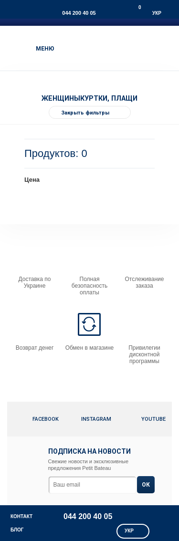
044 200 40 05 (78, 13)
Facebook (38, 419)
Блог (17, 529)
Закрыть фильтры (95, 113)
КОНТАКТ (21, 516)
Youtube (148, 419)
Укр (156, 13)
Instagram (96, 419)
